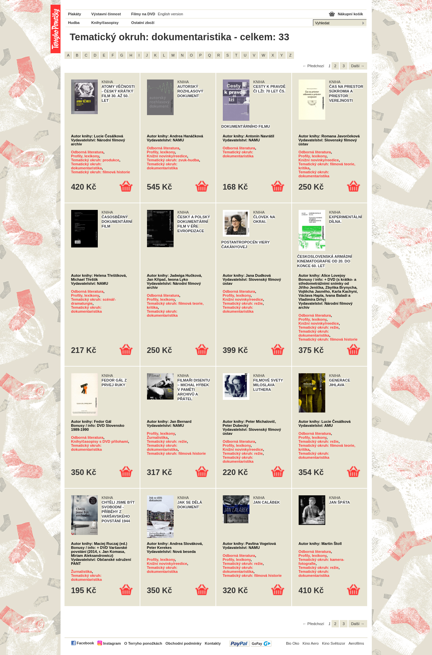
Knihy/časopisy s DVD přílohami (99, 441)
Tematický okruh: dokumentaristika (86, 166)
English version (170, 14)
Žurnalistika (157, 437)
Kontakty (213, 643)
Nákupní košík (350, 14)
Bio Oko (292, 643)
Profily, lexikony (85, 156)
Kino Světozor (333, 643)
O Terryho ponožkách (143, 643)
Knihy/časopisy (105, 23)
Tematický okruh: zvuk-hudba (173, 160)
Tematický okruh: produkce (95, 160)
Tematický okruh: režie (243, 303)
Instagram (112, 643)
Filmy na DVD (143, 14)
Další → (357, 66)
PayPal (250, 643)
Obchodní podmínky (184, 643)
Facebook (85, 643)
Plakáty (74, 14)
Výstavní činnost (106, 14)
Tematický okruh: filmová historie (100, 172)
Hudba (74, 23)
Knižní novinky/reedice (167, 156)
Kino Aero (311, 643)
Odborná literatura (87, 152)
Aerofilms (356, 643)
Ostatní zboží (143, 23)
